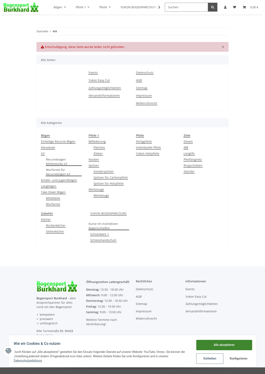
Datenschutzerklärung (29, 360)
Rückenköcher (55, 225)
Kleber (98, 153)
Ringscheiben (193, 165)
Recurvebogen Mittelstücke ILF (56, 161)
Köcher (46, 219)
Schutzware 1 (99, 234)
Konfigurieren (237, 358)
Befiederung (97, 141)
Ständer (189, 171)
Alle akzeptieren (222, 344)
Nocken (94, 159)
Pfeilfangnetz (193, 159)
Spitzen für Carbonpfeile (111, 177)
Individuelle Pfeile (148, 147)
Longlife (189, 153)
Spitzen (94, 165)
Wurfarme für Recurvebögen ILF (58, 172)
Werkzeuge (96, 189)
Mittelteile (53, 198)
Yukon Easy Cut (99, 80)
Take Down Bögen (53, 192)
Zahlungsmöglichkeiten (105, 88)
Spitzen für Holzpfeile (109, 183)
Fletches (99, 147)
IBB (186, 147)
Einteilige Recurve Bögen (58, 141)
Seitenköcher (55, 231)
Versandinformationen (104, 95)
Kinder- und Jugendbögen (59, 180)
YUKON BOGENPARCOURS (108, 213)
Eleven (188, 141)
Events (93, 72)
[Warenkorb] (250, 7)
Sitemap (141, 88)
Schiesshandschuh (103, 240)
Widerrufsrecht (146, 103)
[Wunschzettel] (234, 7)
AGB (139, 80)
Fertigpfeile (144, 141)
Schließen (208, 358)
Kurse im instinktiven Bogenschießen (103, 226)
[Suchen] (186, 7)
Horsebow (48, 147)
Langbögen (48, 186)
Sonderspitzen (104, 171)
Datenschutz (144, 72)
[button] (225, 7)
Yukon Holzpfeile (147, 153)
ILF (43, 153)
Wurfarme (53, 204)
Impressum (144, 95)
